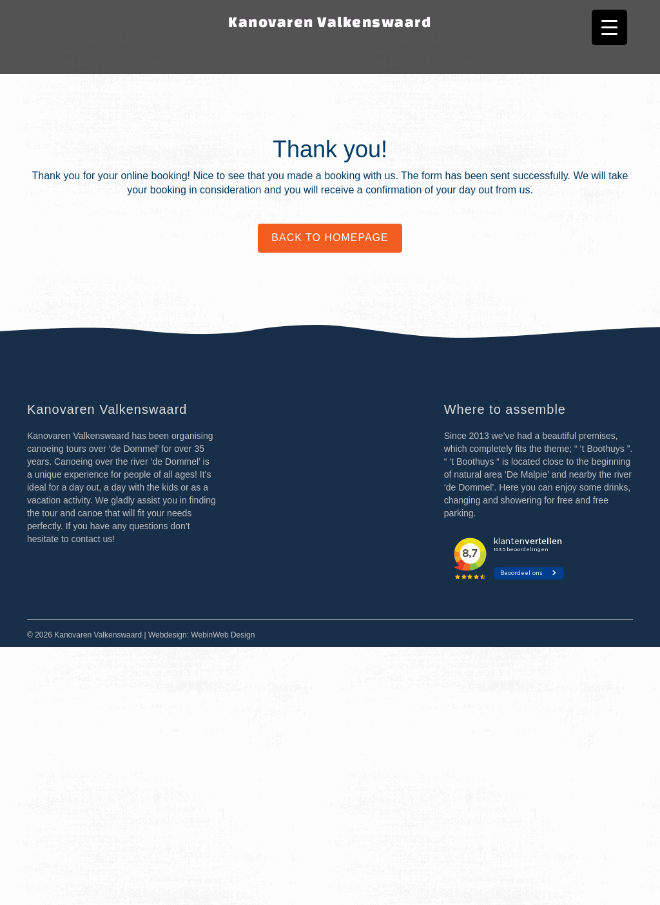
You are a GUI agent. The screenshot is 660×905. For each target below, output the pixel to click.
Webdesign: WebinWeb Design (201, 634)
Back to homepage (329, 237)
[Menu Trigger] (609, 27)
